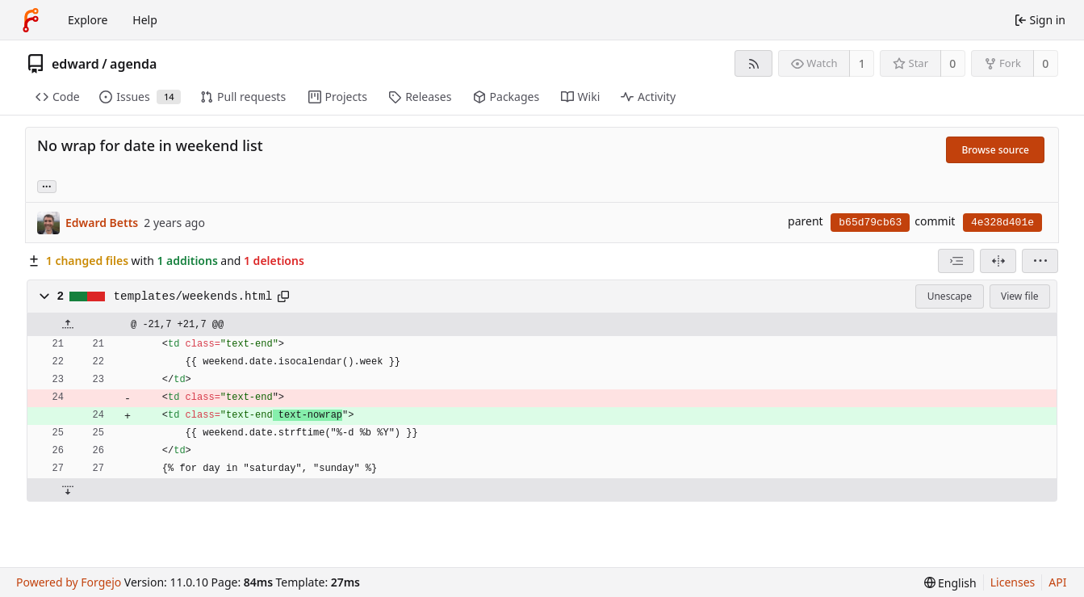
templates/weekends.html (193, 296)
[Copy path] (283, 296)
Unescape (949, 296)
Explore (87, 19)
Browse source (995, 150)
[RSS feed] (753, 63)
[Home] (30, 20)
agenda (133, 64)
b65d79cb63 (870, 223)
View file (1019, 296)
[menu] (1040, 261)
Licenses (1013, 582)
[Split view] (998, 261)
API (1057, 582)
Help (144, 19)
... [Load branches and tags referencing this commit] (47, 185)
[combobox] (956, 261)
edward (75, 64)
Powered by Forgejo (68, 582)
